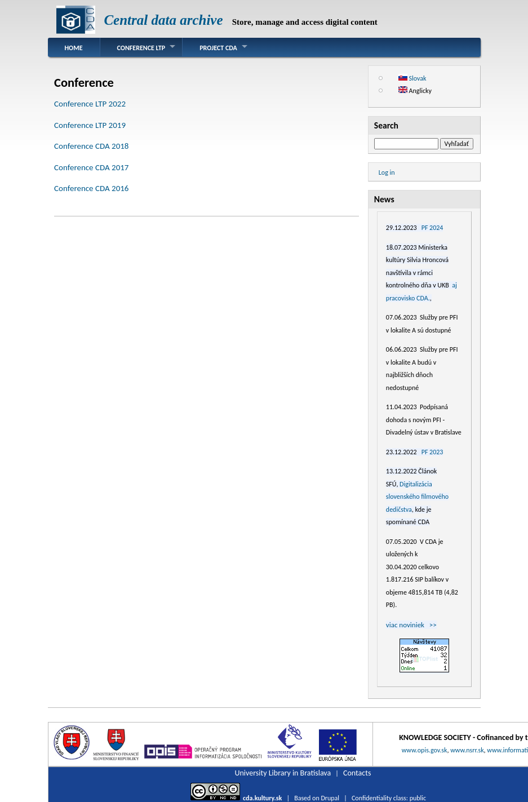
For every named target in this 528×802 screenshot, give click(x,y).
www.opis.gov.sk (424, 750)
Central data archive (163, 20)
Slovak (412, 78)
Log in (387, 172)
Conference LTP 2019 (90, 125)
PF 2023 (432, 452)
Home (74, 48)
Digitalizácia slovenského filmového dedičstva (417, 496)
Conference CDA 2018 (91, 146)
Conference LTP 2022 (90, 104)
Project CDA (218, 48)
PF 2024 (432, 228)
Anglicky (415, 91)
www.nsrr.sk (466, 750)
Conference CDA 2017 (91, 167)
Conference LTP (141, 48)
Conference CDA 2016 (91, 188)
